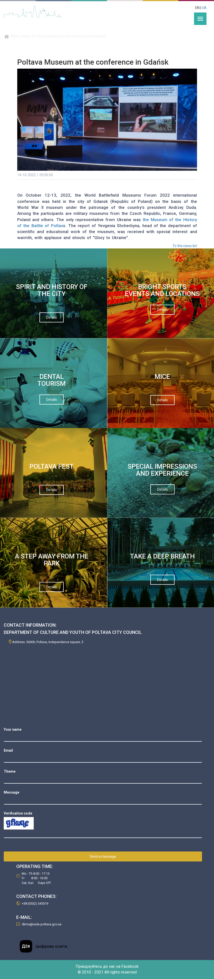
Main (14, 36)
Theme (9, 771)
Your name (12, 729)
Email (8, 750)
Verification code (18, 813)
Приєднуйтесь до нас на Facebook (107, 966)
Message (11, 792)
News (26, 36)
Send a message (103, 856)
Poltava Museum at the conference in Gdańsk (70, 36)
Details (51, 317)
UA (204, 8)
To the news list (185, 246)
